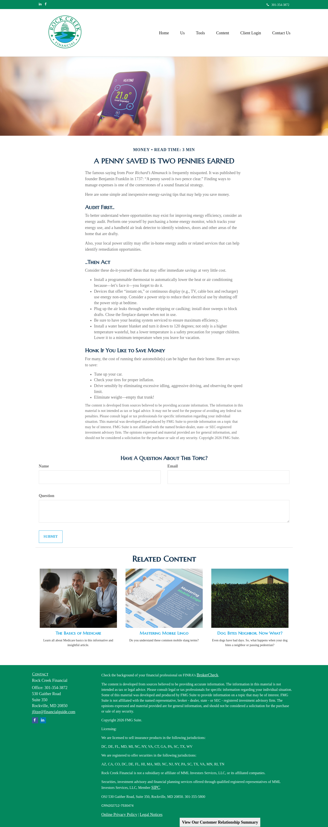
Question (46, 495)
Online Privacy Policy (119, 814)
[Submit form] (51, 536)
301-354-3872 (278, 5)
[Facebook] (46, 4)
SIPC (155, 787)
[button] (182, 32)
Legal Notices (151, 814)
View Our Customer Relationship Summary (220, 822)
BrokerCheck (207, 675)
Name (44, 466)
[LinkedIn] (40, 4)
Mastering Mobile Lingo (164, 633)
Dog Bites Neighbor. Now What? (249, 633)
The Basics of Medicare (78, 633)
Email (172, 466)
